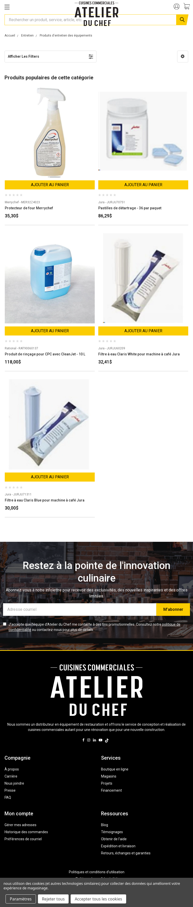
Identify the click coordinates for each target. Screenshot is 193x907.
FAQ (8, 797)
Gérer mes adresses (20, 825)
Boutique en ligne (114, 769)
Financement (111, 790)
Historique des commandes (26, 832)
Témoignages (112, 832)
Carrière (11, 776)
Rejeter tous (53, 899)
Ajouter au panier (50, 184)
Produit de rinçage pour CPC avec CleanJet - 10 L (45, 354)
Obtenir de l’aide (114, 839)
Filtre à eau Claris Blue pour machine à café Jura (44, 500)
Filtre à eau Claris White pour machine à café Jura (139, 354)
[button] (182, 56)
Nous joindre (14, 783)
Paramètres (21, 899)
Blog (104, 825)
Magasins (108, 776)
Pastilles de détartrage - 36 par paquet (129, 208)
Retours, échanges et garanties (126, 853)
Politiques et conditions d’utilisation (96, 872)
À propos (12, 769)
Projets (106, 783)
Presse (10, 790)
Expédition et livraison (118, 846)
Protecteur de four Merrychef (29, 208)
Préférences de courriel (23, 839)
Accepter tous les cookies (98, 899)
